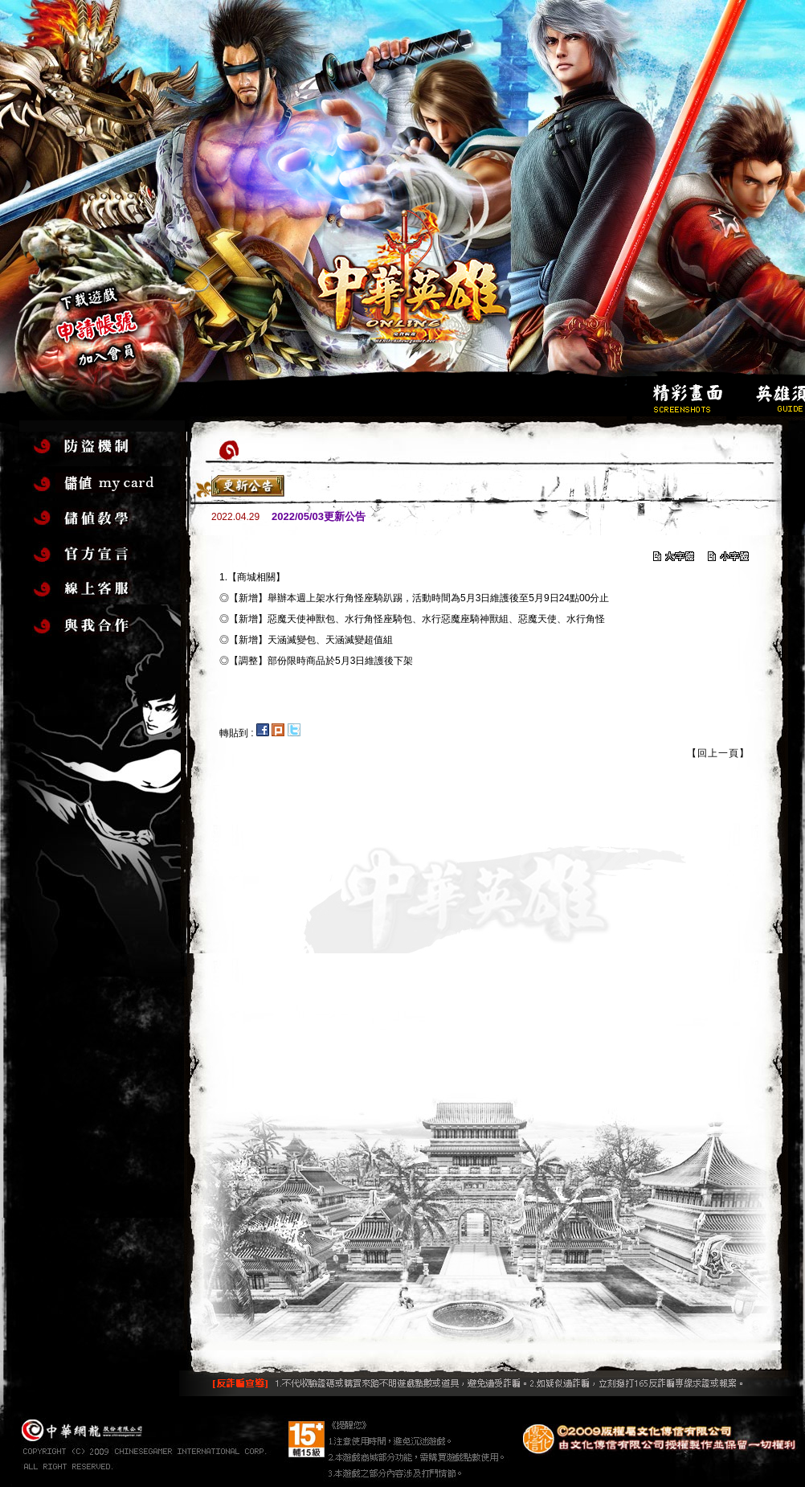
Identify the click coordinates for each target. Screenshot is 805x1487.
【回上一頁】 (718, 753)
